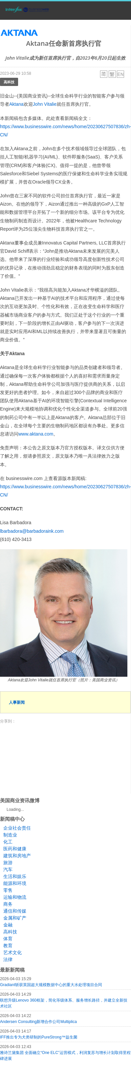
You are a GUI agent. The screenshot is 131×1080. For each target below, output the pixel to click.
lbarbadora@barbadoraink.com (32, 531)
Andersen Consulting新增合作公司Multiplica (38, 1021)
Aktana (16, 104)
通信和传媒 (14, 911)
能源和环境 (14, 883)
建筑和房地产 (17, 855)
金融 (8, 924)
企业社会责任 (17, 828)
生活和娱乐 (14, 876)
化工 (8, 841)
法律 (8, 959)
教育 (8, 945)
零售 (8, 890)
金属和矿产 (14, 918)
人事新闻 (17, 702)
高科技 (9, 81)
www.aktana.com (35, 434)
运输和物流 (14, 897)
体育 (8, 938)
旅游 (8, 862)
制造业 (10, 835)
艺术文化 (12, 952)
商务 (8, 904)
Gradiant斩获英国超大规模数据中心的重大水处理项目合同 (51, 984)
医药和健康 (14, 848)
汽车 (8, 869)
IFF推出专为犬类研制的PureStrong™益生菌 (38, 1037)
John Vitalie (45, 104)
